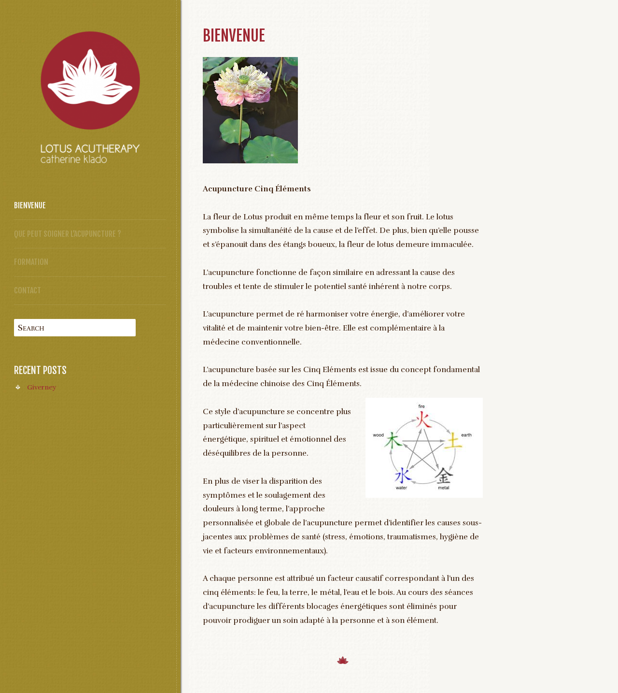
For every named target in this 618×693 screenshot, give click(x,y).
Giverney (41, 387)
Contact (27, 290)
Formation (31, 262)
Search (31, 327)
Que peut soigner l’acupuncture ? (67, 234)
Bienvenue (30, 205)
